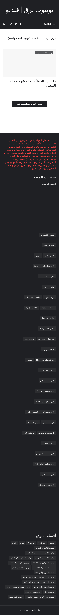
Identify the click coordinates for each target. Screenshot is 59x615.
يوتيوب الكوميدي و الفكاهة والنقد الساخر (27, 156)
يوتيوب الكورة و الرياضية (44, 572)
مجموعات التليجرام (46, 328)
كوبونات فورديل (48, 443)
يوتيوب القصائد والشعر (27, 152)
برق (44, 287)
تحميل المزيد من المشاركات (29, 104)
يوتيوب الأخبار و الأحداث (45, 548)
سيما (36, 266)
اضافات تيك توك (31, 307)
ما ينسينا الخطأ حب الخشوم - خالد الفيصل (33, 83)
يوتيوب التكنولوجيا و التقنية (27, 146)
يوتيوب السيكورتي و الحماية (43, 562)
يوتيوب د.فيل (49, 592)
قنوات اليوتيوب (48, 349)
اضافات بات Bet (48, 307)
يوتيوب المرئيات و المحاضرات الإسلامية (37, 159)
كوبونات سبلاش (48, 412)
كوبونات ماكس (32, 412)
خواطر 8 (44, 140)
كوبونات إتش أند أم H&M (44, 464)
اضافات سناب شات (33, 297)
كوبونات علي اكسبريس (45, 453)
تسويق (52, 140)
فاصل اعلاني (49, 255)
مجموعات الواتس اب (46, 339)
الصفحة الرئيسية (49, 184)
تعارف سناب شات (47, 276)
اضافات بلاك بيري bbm (45, 360)
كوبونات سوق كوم (47, 380)
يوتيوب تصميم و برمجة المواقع (24, 162)
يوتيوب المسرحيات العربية (44, 587)
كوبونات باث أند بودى (46, 433)
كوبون (38, 255)
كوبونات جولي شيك (46, 485)
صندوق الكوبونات (47, 234)
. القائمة (48, 23)
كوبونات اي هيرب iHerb (45, 401)
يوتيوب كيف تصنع (40, 168)
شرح (24, 140)
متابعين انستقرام (47, 318)
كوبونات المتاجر (48, 266)
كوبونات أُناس (29, 433)
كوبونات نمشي (48, 422)
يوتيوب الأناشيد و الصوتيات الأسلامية (31, 143)
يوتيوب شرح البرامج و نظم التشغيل (40, 597)
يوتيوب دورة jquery (41, 165)
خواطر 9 (36, 140)
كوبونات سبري (33, 422)
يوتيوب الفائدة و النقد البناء (44, 567)
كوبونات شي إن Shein (45, 391)
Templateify (35, 610)
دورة (29, 140)
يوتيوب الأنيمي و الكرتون (44, 557)
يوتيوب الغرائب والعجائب (25, 149)
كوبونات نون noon (47, 370)
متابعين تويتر (29, 339)
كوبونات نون (49, 297)
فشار (52, 287)
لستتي (29, 360)
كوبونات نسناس (48, 474)
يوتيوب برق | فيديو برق (29, 14)
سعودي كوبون (48, 245)
